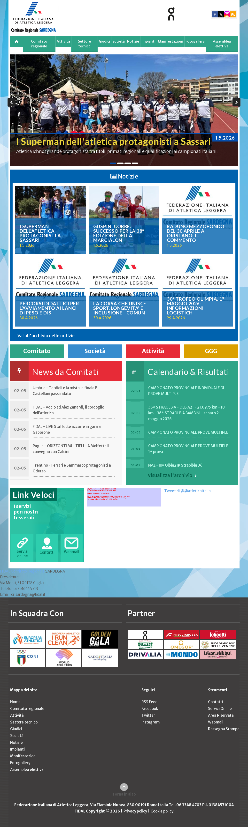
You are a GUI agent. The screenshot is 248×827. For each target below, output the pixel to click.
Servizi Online (220, 708)
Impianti (148, 41)
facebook (215, 14)
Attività (63, 41)
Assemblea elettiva (222, 43)
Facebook (149, 708)
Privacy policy (135, 811)
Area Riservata (221, 715)
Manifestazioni (170, 41)
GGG (211, 351)
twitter (221, 14)
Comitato (37, 351)
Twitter (148, 715)
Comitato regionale (39, 43)
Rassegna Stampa (224, 729)
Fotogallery (195, 41)
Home (15, 702)
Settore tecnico (84, 43)
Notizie (133, 41)
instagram (227, 14)
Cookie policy (162, 811)
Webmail (215, 722)
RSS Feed (149, 702)
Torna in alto (124, 794)
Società (118, 41)
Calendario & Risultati (188, 372)
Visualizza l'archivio (170, 475)
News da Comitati (65, 372)
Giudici (104, 41)
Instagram (150, 722)
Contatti (215, 702)
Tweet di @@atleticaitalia (187, 491)
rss (233, 14)
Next (236, 103)
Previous (12, 103)
